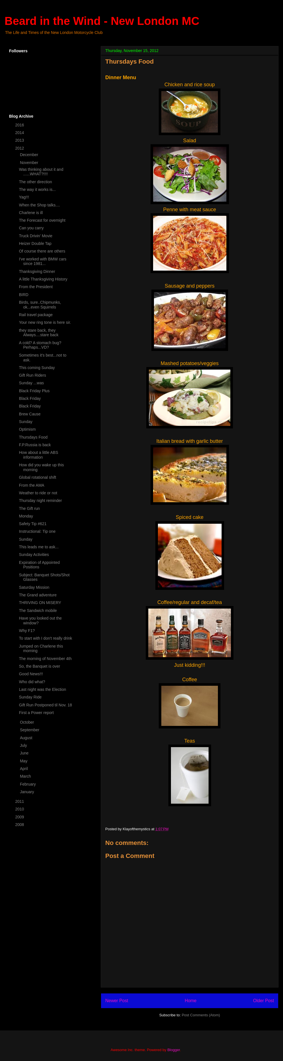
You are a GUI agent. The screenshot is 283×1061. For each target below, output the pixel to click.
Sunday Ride (30, 697)
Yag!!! (24, 197)
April (24, 768)
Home (191, 1000)
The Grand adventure (38, 595)
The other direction (35, 182)
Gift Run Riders (32, 375)
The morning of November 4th (45, 658)
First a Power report (36, 712)
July (24, 745)
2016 (20, 125)
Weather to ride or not (38, 493)
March (26, 776)
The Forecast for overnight (42, 220)
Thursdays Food (33, 437)
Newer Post (116, 1000)
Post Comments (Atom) (201, 1015)
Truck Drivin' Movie (35, 236)
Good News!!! (31, 674)
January (27, 792)
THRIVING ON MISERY (40, 602)
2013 (20, 140)
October (27, 722)
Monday (26, 516)
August (26, 738)
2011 (20, 801)
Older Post (263, 1000)
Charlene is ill (31, 212)
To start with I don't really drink (45, 638)
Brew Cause (29, 414)
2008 (20, 824)
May (24, 761)
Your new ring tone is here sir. (45, 322)
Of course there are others (42, 251)
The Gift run (29, 508)
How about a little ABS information (38, 455)
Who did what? (32, 682)
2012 (20, 148)
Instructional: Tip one (37, 531)
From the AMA (31, 485)
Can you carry (31, 228)
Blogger (173, 1050)
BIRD (23, 294)
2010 (20, 809)
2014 (20, 132)
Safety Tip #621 (32, 523)
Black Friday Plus (34, 391)
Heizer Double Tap (35, 243)
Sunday (25, 421)
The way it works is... (37, 189)
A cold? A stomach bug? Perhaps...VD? (40, 345)
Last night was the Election (42, 689)
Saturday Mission (34, 587)
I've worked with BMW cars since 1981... (43, 261)
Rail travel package (36, 314)
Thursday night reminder (40, 500)
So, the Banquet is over (39, 666)
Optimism (27, 429)
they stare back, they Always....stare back (39, 332)
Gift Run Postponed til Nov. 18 (45, 705)
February (28, 784)
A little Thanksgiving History (43, 279)
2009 (20, 817)
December (29, 154)
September (30, 730)
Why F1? (27, 630)
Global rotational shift (37, 477)
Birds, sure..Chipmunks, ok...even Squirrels (40, 304)
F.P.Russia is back (35, 445)
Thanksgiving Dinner (37, 271)
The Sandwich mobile (38, 610)
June (24, 753)
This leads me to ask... (39, 547)
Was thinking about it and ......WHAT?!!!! (41, 171)
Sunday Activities (34, 554)
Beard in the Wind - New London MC (102, 21)
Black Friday (30, 398)
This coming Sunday (37, 367)
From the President (36, 286)
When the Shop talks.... (39, 205)
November (29, 162)
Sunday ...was (31, 383)
